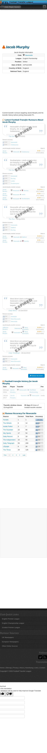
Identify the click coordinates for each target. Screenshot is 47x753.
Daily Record (7, 436)
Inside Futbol (7, 426)
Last (24, 455)
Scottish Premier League (11, 627)
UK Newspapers (8, 637)
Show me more (36, 376)
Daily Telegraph (8, 443)
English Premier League (10, 619)
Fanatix (6, 420)
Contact (42, 668)
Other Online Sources (10, 646)
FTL (5, 3)
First (5, 455)
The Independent (9, 440)
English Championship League (13, 623)
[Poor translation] (9, 694)
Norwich (24, 395)
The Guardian (8, 430)
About (22, 668)
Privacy (15, 668)
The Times (7, 450)
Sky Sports (7, 433)
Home (2, 668)
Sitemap (9, 668)
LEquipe (6, 446)
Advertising (29, 668)
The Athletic (7, 423)
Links (36, 668)
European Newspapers (10, 642)
